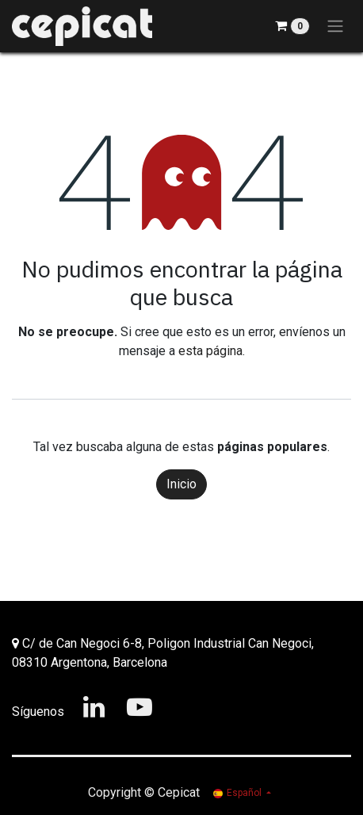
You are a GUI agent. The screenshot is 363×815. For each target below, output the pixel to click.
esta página (210, 350)
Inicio (181, 484)
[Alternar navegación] (335, 26)
